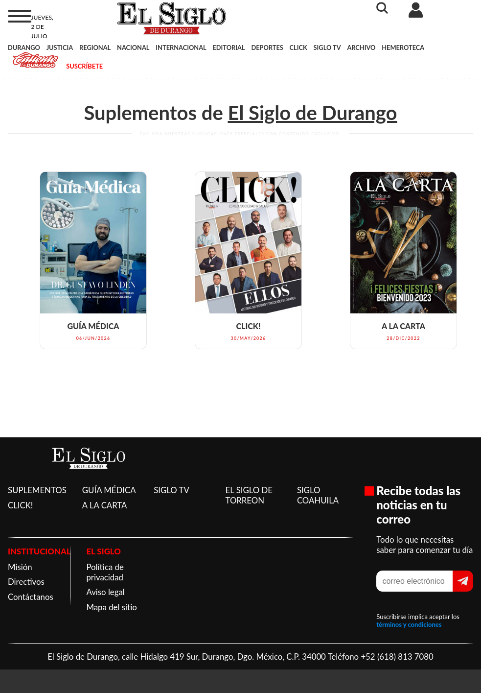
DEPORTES (267, 47)
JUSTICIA (59, 47)
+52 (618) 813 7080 (397, 656)
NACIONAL (133, 47)
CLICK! (20, 505)
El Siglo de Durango (312, 112)
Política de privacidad (104, 572)
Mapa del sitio (111, 607)
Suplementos (140, 112)
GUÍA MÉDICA (109, 490)
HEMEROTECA (403, 47)
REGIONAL (95, 47)
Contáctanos (30, 597)
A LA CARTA (104, 505)
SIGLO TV (327, 47)
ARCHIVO (361, 47)
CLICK (298, 47)
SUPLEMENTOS (37, 490)
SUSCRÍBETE (84, 66)
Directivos (26, 581)
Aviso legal (105, 592)
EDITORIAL (228, 47)
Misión (20, 567)
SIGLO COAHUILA (318, 495)
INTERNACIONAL (181, 47)
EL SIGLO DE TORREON (249, 495)
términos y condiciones (408, 624)
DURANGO (24, 47)
